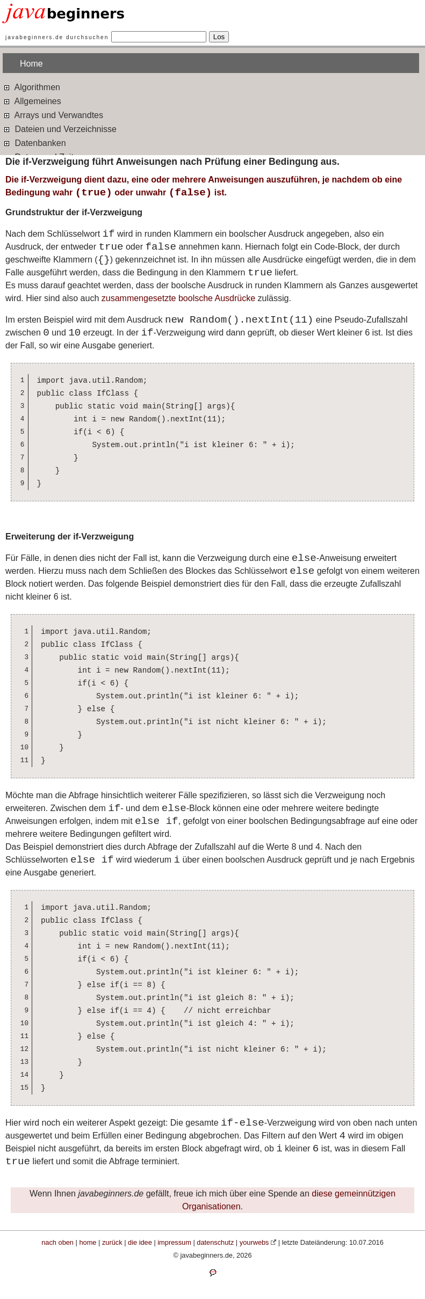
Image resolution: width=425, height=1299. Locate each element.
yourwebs (254, 1242)
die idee (140, 1242)
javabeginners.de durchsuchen (57, 37)
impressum (174, 1242)
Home (31, 63)
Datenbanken (34, 142)
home (87, 1242)
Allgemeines (32, 101)
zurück (112, 1242)
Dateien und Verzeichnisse (60, 128)
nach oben (57, 1242)
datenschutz (215, 1242)
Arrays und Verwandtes (53, 115)
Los (219, 37)
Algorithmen (31, 87)
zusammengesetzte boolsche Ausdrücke (178, 298)
